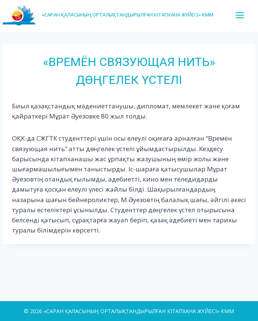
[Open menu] (242, 15)
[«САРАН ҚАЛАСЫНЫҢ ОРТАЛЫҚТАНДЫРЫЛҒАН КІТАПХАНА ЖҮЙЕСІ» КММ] (107, 14)
